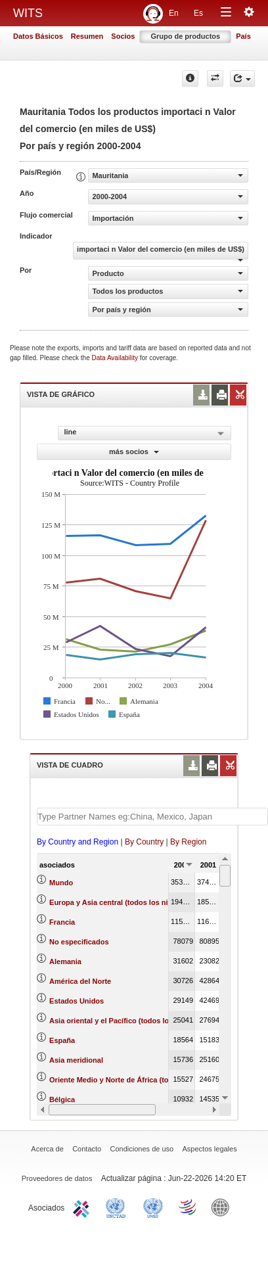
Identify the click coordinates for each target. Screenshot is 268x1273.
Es (198, 13)
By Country (144, 841)
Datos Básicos (38, 36)
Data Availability (116, 357)
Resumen (87, 36)
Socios (123, 36)
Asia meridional (76, 1060)
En (174, 13)
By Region (188, 841)
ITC (83, 1206)
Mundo (61, 883)
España (62, 1040)
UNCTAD (118, 1206)
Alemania (65, 961)
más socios (134, 451)
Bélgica (62, 1099)
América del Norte (80, 981)
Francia (62, 922)
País (243, 36)
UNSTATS (153, 1206)
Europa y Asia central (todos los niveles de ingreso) (138, 902)
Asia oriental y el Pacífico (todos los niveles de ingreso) (144, 1021)
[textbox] (152, 816)
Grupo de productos (185, 36)
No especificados (78, 942)
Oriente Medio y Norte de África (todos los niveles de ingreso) (155, 1080)
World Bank (223, 1206)
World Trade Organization (188, 1206)
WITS (28, 13)
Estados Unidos (76, 1001)
